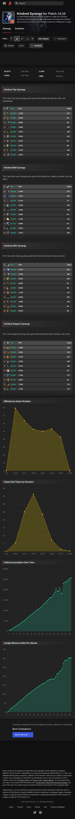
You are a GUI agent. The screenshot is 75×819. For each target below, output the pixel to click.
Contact (20, 807)
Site (45, 807)
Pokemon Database (58, 807)
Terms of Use (37, 780)
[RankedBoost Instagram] (40, 812)
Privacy (37, 807)
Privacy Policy (24, 780)
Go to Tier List (23, 734)
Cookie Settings (48, 780)
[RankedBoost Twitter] (34, 812)
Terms (29, 807)
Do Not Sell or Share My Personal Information (52, 783)
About (11, 807)
